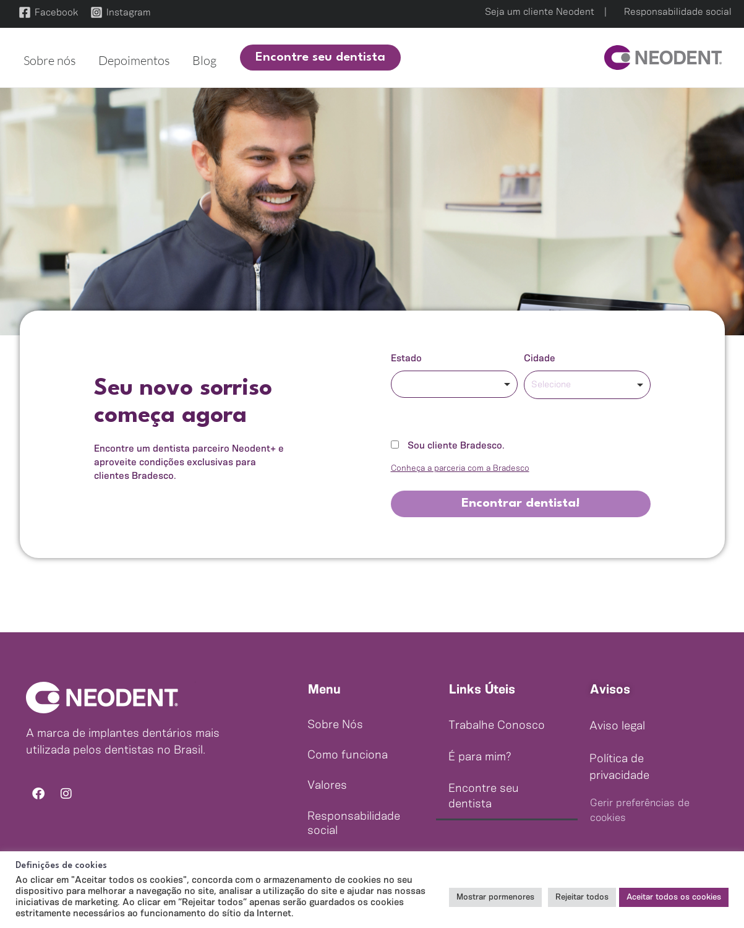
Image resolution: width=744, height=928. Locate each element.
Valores (327, 785)
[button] (313, 58)
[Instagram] (120, 12)
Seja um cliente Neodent (539, 12)
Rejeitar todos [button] (582, 897)
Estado (406, 358)
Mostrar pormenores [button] (495, 897)
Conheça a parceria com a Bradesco (460, 469)
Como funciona (347, 755)
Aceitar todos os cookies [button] (673, 897)
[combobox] (454, 384)
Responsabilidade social (678, 12)
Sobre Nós (335, 725)
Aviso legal (617, 726)
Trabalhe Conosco (496, 725)
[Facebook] (48, 12)
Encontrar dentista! (520, 503)
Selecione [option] (551, 384)
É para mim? (479, 757)
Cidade (539, 358)
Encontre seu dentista (483, 796)
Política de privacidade (619, 767)
